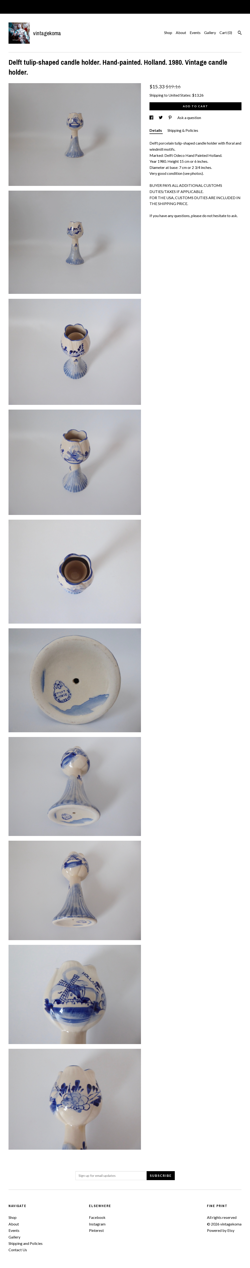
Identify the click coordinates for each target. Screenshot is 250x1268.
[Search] (239, 33)
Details (156, 130)
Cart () (225, 32)
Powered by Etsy (220, 1230)
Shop (168, 32)
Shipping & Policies (182, 130)
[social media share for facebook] (151, 117)
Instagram (97, 1224)
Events (195, 32)
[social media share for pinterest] (170, 117)
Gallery (210, 32)
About (181, 32)
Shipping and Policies (26, 1243)
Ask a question (189, 117)
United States (179, 95)
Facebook (97, 1217)
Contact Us (18, 1249)
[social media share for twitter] (161, 117)
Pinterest (96, 1230)
